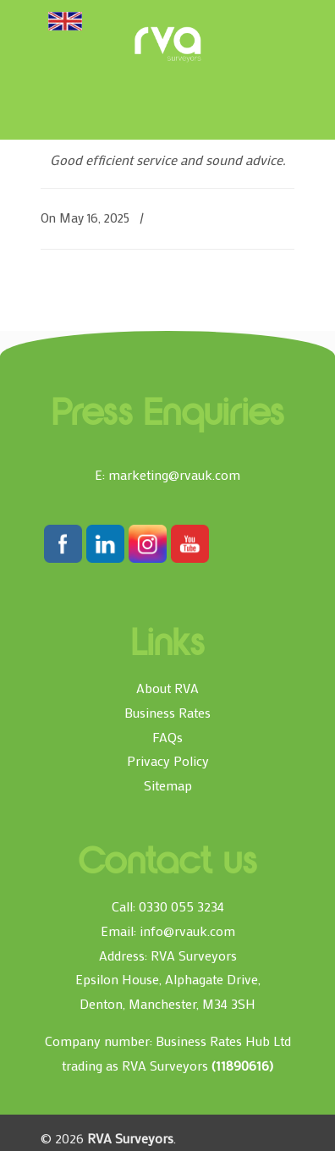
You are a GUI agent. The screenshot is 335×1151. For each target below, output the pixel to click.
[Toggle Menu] (65, 21)
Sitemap (168, 785)
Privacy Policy (168, 760)
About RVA (167, 688)
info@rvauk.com (187, 930)
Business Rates (167, 712)
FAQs (167, 737)
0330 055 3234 (181, 906)
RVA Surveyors (167, 44)
